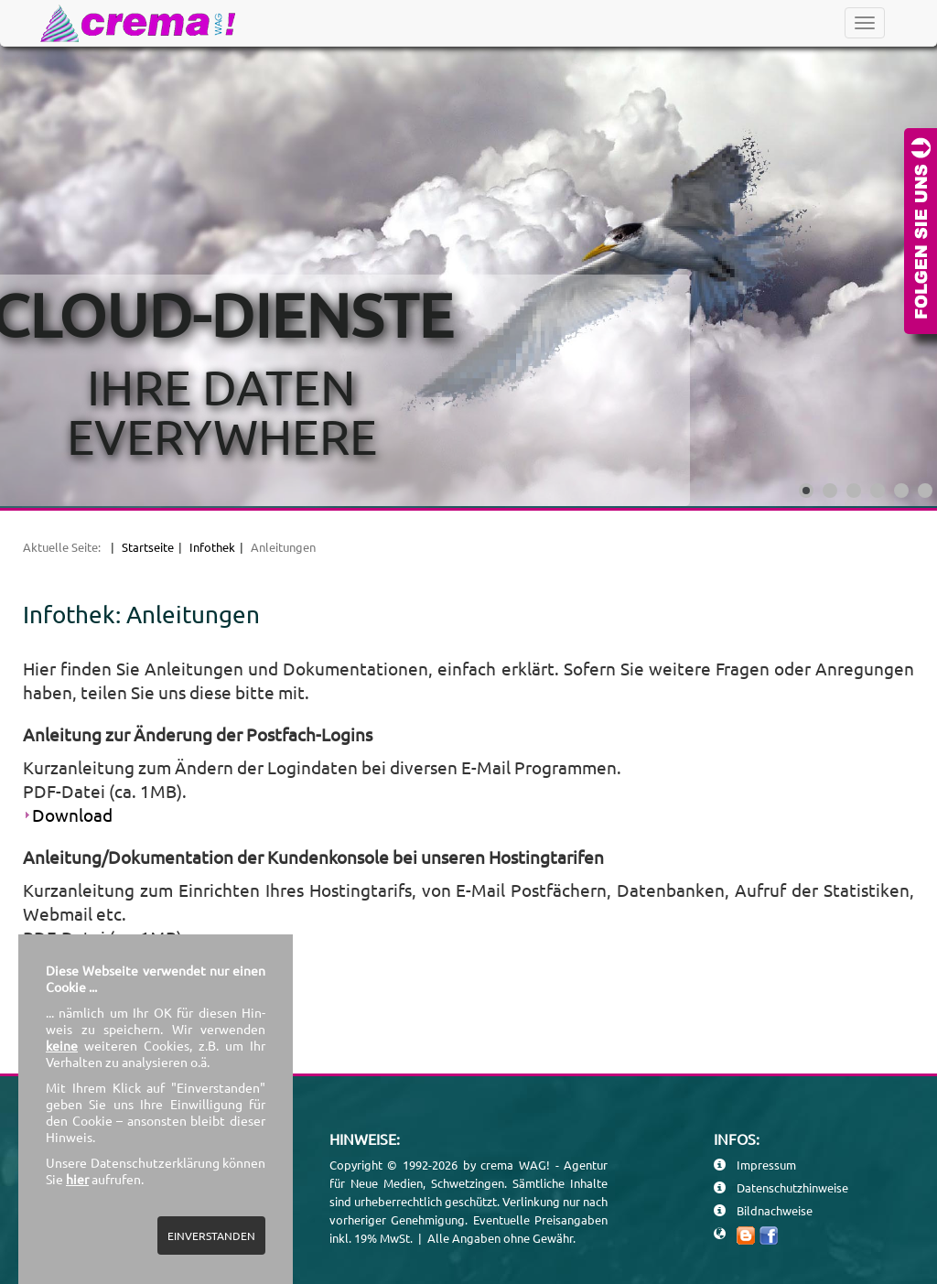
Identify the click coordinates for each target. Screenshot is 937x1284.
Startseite (148, 547)
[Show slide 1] (806, 490)
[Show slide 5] (901, 490)
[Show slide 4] (877, 490)
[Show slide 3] (853, 490)
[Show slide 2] (830, 490)
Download (72, 814)
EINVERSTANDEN (211, 1235)
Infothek (212, 547)
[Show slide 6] (925, 490)
